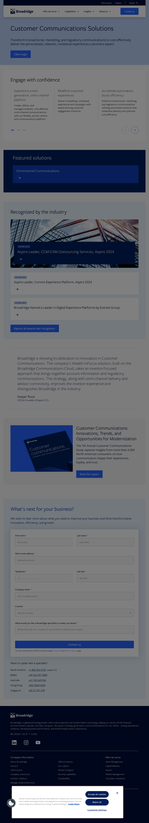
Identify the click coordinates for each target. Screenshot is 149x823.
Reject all (97, 802)
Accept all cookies (97, 794)
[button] (11, 803)
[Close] (117, 793)
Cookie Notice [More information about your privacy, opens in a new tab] (74, 804)
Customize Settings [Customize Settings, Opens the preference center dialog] (97, 810)
